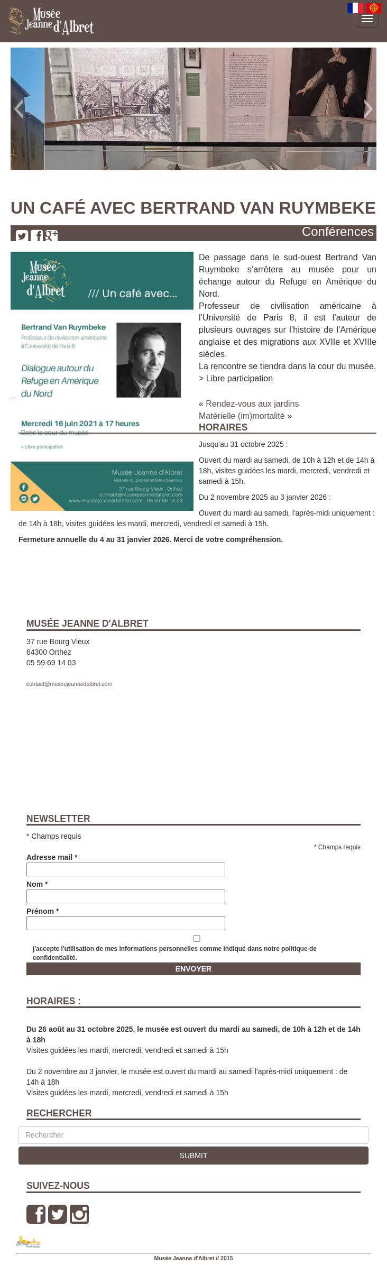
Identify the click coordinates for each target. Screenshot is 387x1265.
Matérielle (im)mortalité (242, 415)
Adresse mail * (125, 863)
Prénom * (125, 917)
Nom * (125, 890)
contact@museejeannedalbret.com (69, 684)
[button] (18, 109)
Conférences (338, 231)
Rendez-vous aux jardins (252, 403)
